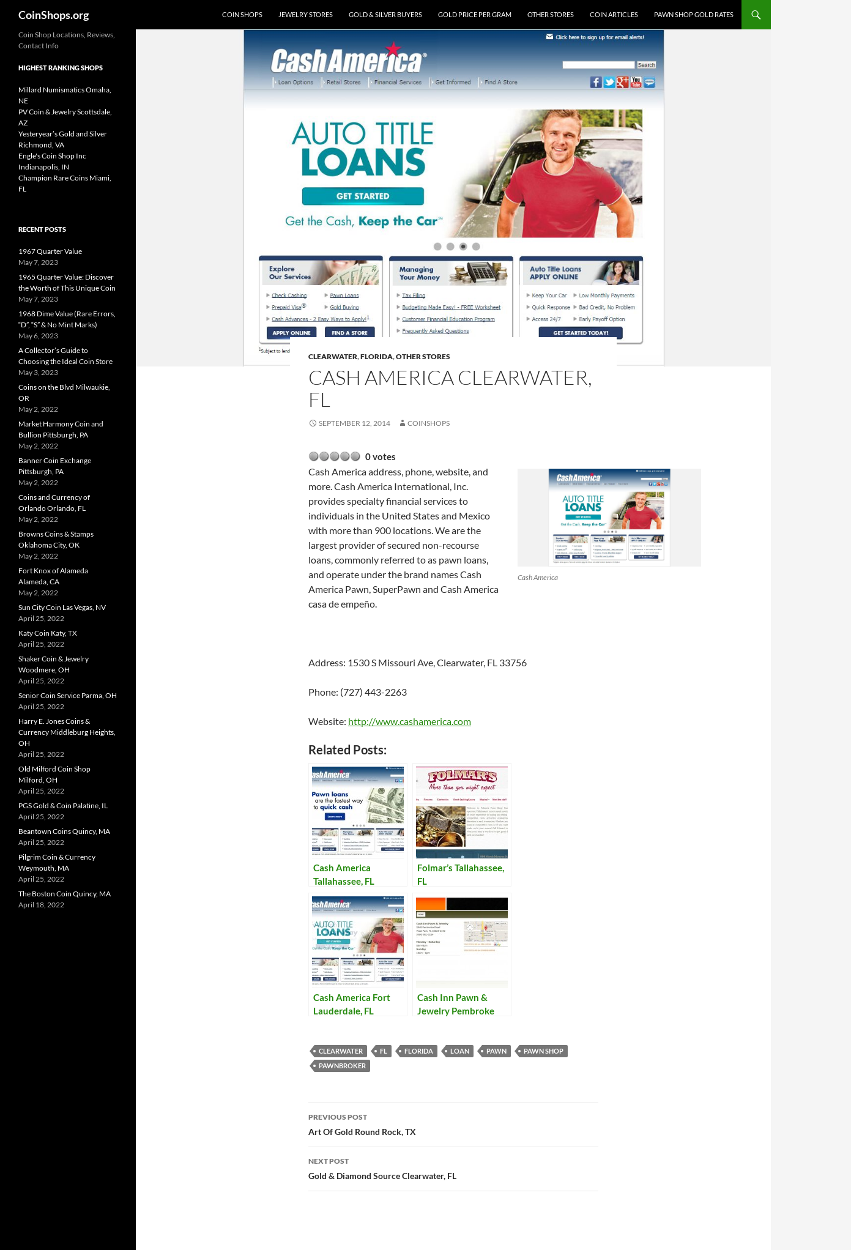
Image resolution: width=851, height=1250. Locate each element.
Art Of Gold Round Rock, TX (453, 1123)
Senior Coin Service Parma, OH (67, 695)
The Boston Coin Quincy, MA (64, 893)
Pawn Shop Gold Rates (694, 14)
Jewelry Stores (305, 14)
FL (383, 1051)
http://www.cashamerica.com (409, 721)
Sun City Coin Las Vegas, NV (62, 607)
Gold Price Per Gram (474, 14)
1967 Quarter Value (50, 251)
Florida (376, 356)
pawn (496, 1051)
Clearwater (332, 356)
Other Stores (550, 14)
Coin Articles (614, 14)
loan (459, 1051)
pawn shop (543, 1051)
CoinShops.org (53, 14)
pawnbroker (342, 1066)
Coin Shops (242, 14)
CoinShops (428, 423)
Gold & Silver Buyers (385, 14)
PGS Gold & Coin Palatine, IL (63, 805)
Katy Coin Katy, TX (47, 633)
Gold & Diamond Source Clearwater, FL (453, 1167)
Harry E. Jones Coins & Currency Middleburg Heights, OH (67, 732)
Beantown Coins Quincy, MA (64, 831)
